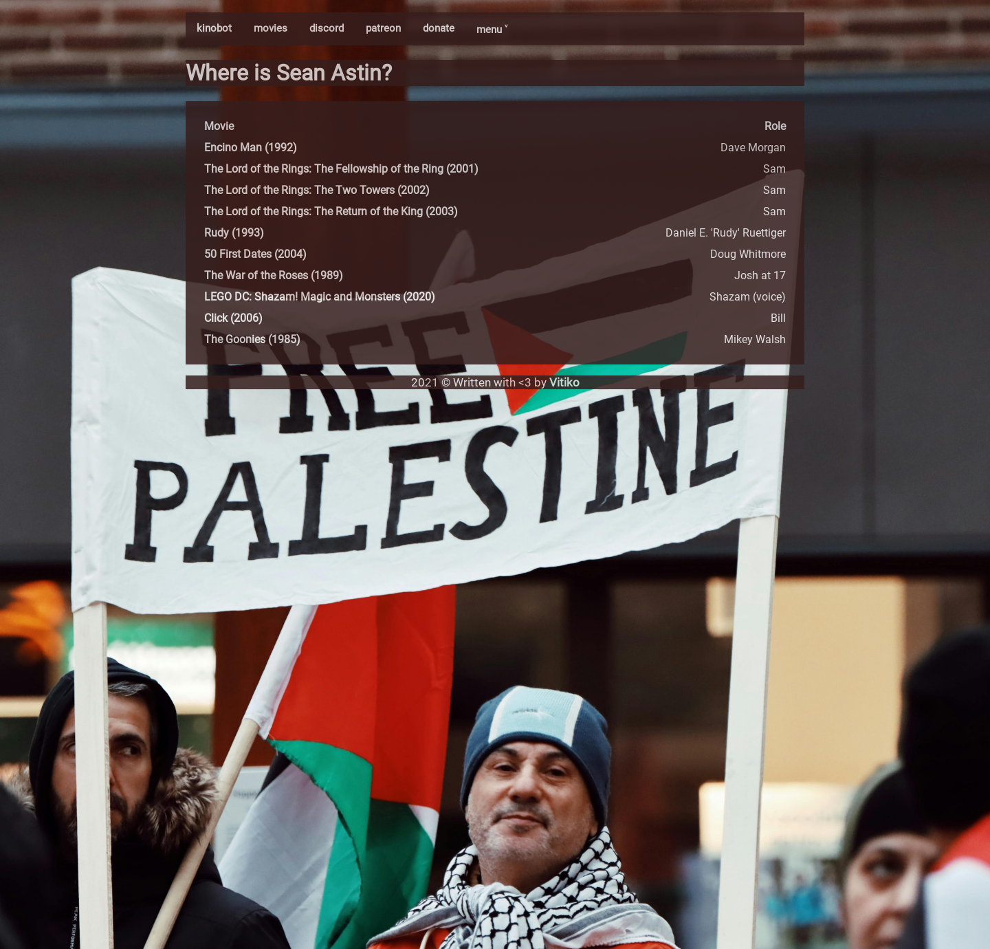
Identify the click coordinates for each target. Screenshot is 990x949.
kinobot (214, 28)
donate (438, 28)
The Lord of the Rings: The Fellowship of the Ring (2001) (341, 168)
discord (326, 28)
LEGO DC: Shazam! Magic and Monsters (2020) (319, 296)
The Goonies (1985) (252, 339)
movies (270, 28)
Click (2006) (233, 318)
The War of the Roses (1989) (273, 275)
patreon (383, 28)
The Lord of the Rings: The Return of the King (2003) (331, 211)
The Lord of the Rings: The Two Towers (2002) (317, 190)
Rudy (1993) (234, 232)
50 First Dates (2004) (255, 254)
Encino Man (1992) (250, 147)
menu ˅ (491, 29)
